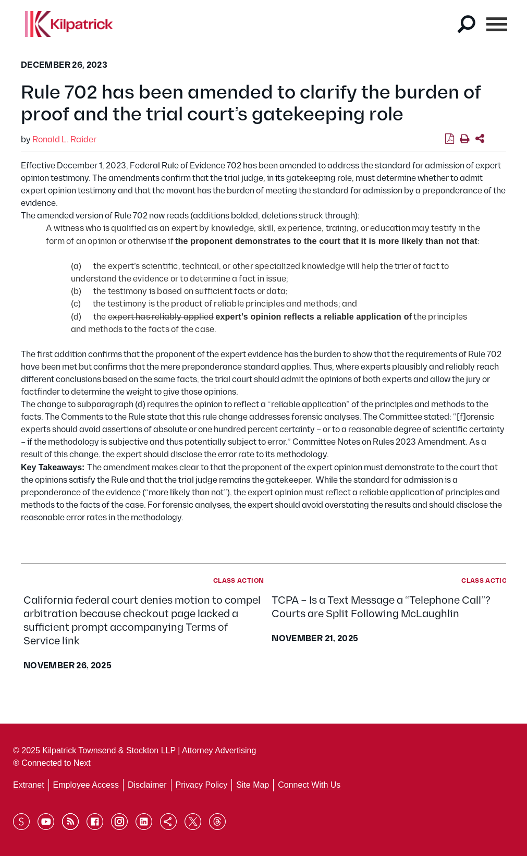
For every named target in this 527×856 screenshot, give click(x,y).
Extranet (28, 784)
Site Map (252, 784)
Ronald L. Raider (64, 140)
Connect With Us (309, 784)
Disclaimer (147, 784)
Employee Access (86, 784)
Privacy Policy (202, 784)
